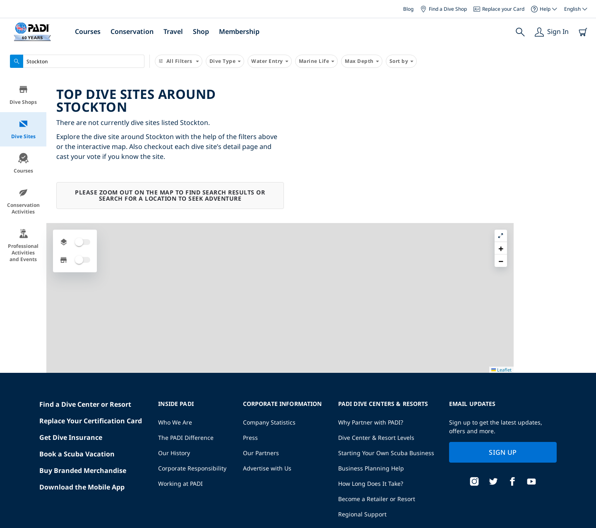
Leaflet (584, 525)
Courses (88, 31)
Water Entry (269, 61)
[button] (583, 103)
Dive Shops (23, 95)
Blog (408, 8)
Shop (201, 31)
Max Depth (362, 61)
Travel (173, 31)
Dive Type (225, 61)
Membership (239, 31)
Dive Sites (23, 129)
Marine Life (316, 61)
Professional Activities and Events (23, 245)
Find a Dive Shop (443, 8)
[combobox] (77, 61)
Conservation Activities (23, 201)
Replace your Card (498, 8)
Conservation (132, 31)
